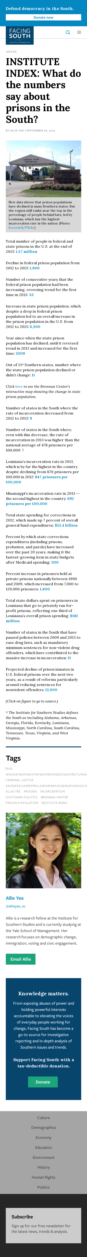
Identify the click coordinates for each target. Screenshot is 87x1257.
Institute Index (55, 803)
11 (33, 375)
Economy (44, 1137)
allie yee (13, 791)
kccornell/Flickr (21, 227)
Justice (11, 51)
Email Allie (20, 959)
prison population (22, 803)
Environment (44, 1157)
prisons (30, 791)
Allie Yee (17, 130)
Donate (43, 1082)
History (43, 1167)
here (19, 386)
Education (43, 1147)
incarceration (52, 791)
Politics (43, 1187)
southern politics (22, 797)
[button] (79, 32)
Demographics (43, 1127)
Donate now (43, 17)
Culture (43, 1117)
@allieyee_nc (16, 906)
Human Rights (43, 1177)
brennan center (54, 797)
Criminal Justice (20, 780)
